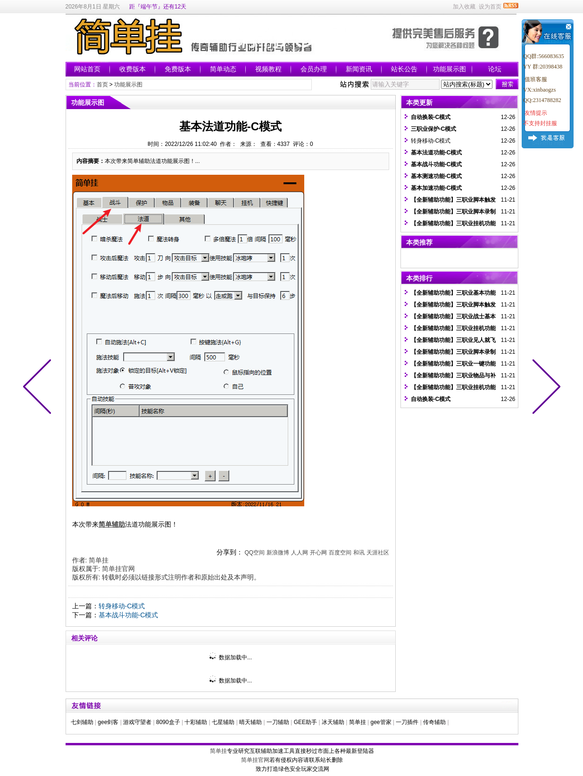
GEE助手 (305, 722)
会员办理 (313, 69)
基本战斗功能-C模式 (128, 615)
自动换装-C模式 (431, 117)
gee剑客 (108, 722)
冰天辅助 (333, 722)
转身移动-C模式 (122, 606)
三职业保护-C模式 (434, 129)
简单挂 (98, 560)
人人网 (299, 552)
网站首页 (87, 69)
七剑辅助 (82, 722)
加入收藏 (464, 6)
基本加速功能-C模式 (436, 188)
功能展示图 (449, 69)
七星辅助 (223, 722)
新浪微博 (278, 552)
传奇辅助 (434, 722)
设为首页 (490, 6)
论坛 (494, 69)
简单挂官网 (118, 568)
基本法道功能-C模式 (436, 152)
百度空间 (340, 552)
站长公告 (404, 69)
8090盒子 (168, 722)
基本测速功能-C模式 (436, 176)
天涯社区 (377, 552)
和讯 (359, 552)
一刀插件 (407, 722)
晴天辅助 (250, 722)
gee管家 (381, 722)
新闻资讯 (359, 69)
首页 (102, 84)
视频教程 (268, 69)
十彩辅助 (195, 722)
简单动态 (223, 69)
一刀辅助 (278, 722)
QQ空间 (254, 552)
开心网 (318, 552)
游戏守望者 (137, 722)
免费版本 (178, 69)
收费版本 (132, 69)
